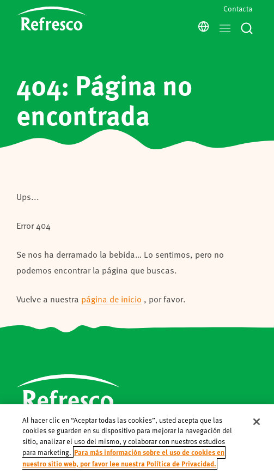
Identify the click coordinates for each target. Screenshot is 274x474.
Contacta (237, 8)
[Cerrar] (257, 429)
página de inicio (111, 299)
